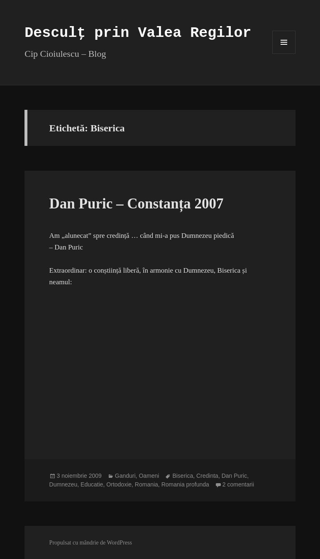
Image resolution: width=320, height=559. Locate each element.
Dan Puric (234, 475)
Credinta (207, 475)
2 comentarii (238, 484)
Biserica (182, 475)
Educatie (92, 484)
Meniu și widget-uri (284, 53)
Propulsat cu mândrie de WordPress (90, 543)
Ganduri (125, 475)
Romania (146, 484)
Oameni (149, 475)
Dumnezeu (63, 484)
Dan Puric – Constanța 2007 (136, 204)
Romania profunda (185, 484)
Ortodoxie (119, 484)
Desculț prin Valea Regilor (137, 33)
